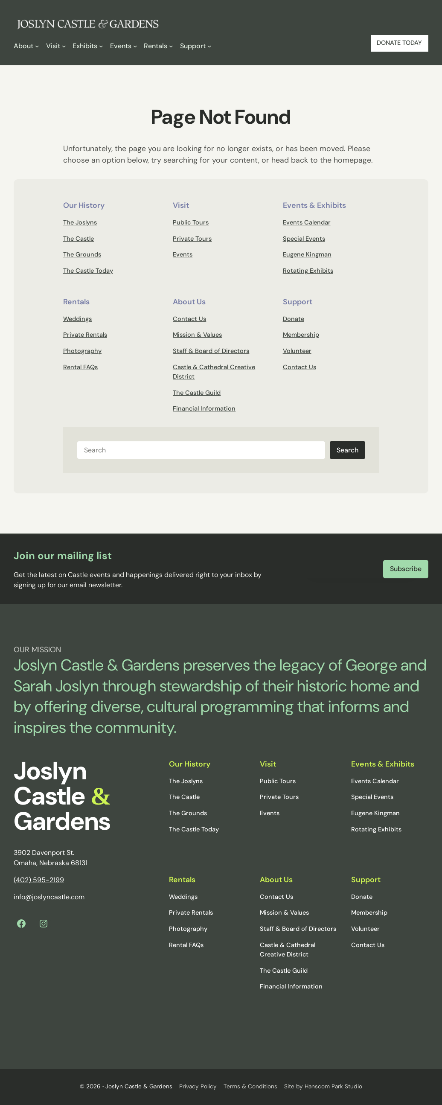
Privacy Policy (198, 1086)
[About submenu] (26, 46)
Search (347, 450)
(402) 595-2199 (39, 879)
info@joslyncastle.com (49, 896)
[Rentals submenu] (158, 46)
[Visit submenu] (56, 46)
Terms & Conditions (250, 1086)
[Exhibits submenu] (88, 46)
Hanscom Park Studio (333, 1086)
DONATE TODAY (399, 43)
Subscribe (406, 568)
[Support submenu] (196, 46)
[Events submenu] (123, 46)
